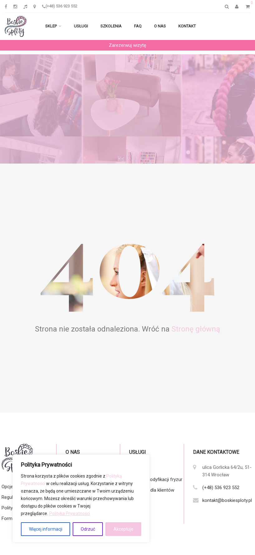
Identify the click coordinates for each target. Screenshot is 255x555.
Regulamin (12, 497)
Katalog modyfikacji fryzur (155, 479)
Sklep (51, 26)
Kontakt (187, 26)
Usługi (81, 26)
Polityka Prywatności (69, 513)
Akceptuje (123, 529)
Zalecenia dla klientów (151, 490)
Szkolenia (111, 26)
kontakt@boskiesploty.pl (227, 500)
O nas (160, 26)
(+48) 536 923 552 (59, 6)
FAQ (138, 26)
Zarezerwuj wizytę (127, 45)
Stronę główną (195, 329)
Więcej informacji (45, 529)
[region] (81, 498)
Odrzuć (88, 529)
